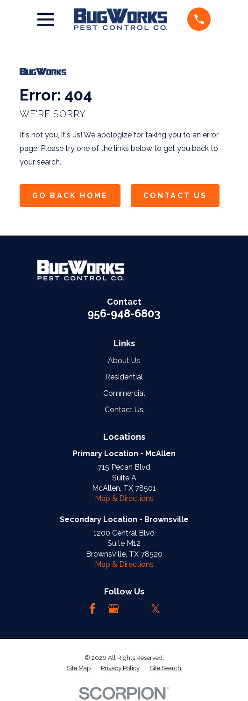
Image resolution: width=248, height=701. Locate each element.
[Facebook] (92, 608)
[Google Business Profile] (113, 608)
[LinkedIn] (134, 608)
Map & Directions (124, 498)
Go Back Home (70, 195)
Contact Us (175, 195)
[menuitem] (79, 668)
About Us (124, 360)
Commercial (124, 393)
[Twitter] (155, 608)
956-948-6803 (124, 313)
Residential (124, 376)
